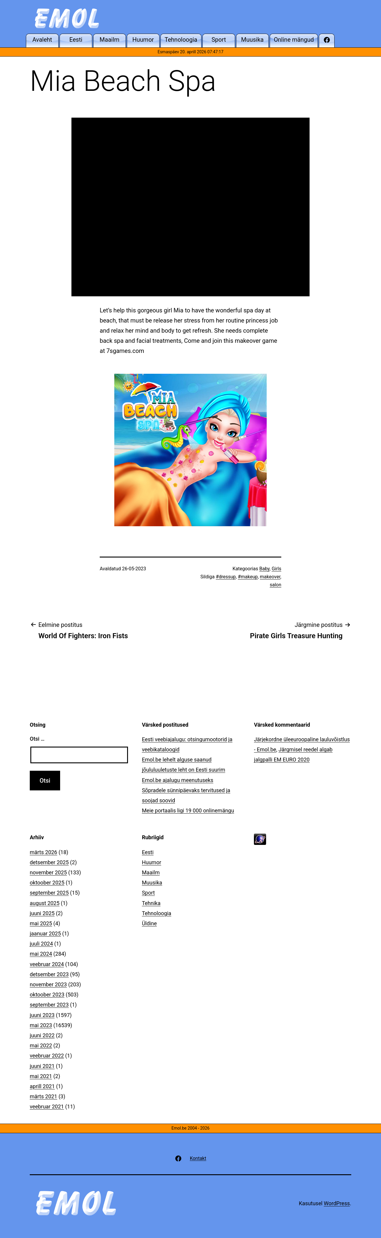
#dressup (226, 577)
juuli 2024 (41, 943)
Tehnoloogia (156, 913)
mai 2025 (41, 923)
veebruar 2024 (47, 964)
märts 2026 (43, 852)
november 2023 (48, 984)
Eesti (148, 852)
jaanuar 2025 (45, 933)
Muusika (152, 882)
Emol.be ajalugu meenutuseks (177, 780)
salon (275, 585)
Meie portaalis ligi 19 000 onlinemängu (188, 810)
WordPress (337, 1203)
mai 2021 (41, 1076)
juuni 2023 (42, 1015)
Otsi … (37, 739)
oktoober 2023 (47, 994)
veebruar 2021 (47, 1106)
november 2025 (48, 872)
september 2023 (49, 1005)
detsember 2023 (49, 974)
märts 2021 (43, 1096)
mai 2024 (41, 954)
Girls (276, 568)
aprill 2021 (42, 1086)
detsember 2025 (49, 862)
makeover (270, 577)
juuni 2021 (42, 1066)
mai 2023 (41, 1025)
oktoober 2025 (47, 882)
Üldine (149, 923)
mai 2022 (41, 1045)
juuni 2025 (42, 913)
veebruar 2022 (47, 1055)
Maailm (151, 872)
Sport (148, 893)
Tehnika (151, 903)
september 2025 (49, 893)
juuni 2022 (42, 1035)
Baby (264, 568)
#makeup (248, 577)
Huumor (151, 862)
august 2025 (45, 903)
